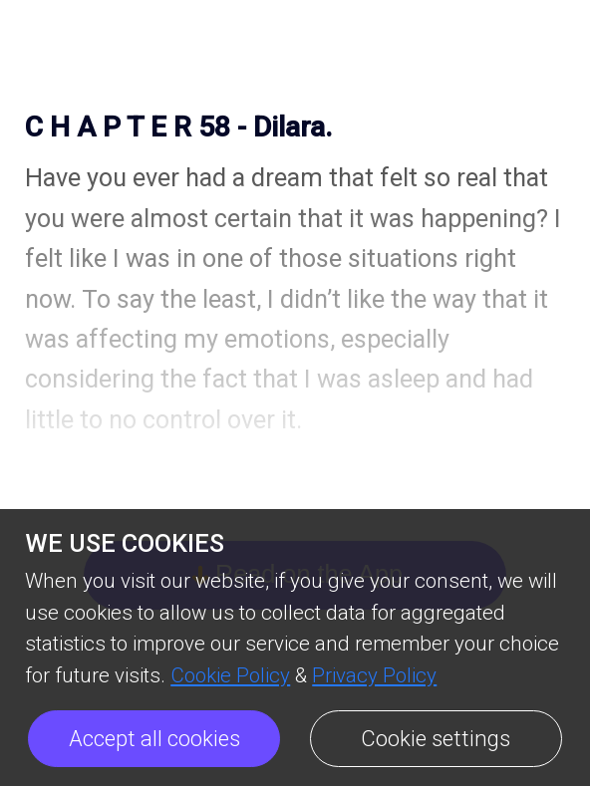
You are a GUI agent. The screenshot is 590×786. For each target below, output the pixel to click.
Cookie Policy (230, 675)
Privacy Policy (374, 675)
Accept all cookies (154, 738)
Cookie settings (435, 738)
